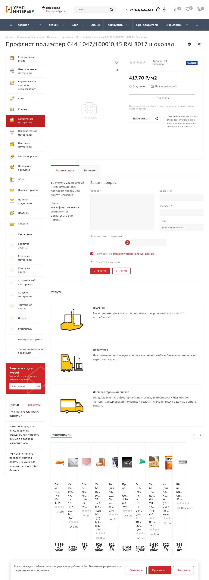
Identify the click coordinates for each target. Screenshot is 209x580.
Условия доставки (57, 552)
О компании (14, 541)
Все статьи (34, 405)
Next (200, 419)
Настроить (183, 570)
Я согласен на (124, 253)
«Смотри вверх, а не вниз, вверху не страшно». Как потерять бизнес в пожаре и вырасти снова (24, 435)
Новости (11, 547)
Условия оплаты (55, 547)
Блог (88, 541)
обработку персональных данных (133, 253)
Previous (194, 419)
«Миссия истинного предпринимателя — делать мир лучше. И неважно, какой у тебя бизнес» (23, 462)
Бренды (90, 552)
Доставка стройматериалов (111, 381)
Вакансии (12, 557)
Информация (54, 535)
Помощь (50, 541)
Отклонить (136, 570)
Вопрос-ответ (94, 547)
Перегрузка (100, 344)
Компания (13, 535)
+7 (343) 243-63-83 (141, 10)
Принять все (159, 570)
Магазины (12, 552)
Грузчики (99, 307)
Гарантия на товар (57, 557)
